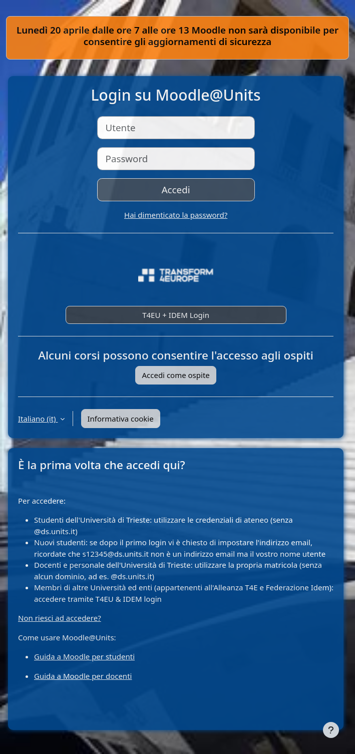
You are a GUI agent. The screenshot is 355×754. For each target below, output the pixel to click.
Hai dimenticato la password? (175, 215)
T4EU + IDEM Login (175, 315)
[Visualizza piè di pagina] (331, 730)
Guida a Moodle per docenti (83, 676)
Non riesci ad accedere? (59, 618)
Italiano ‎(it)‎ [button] (38, 419)
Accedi (176, 189)
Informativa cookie (121, 419)
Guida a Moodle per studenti (84, 656)
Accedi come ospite (175, 375)
